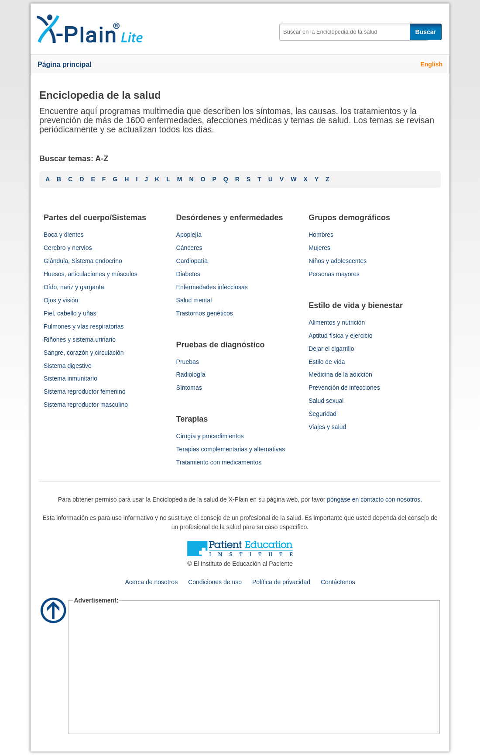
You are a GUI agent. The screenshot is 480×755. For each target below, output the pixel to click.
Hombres (321, 234)
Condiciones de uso (215, 581)
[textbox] (353, 32)
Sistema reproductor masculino (86, 404)
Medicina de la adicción (340, 374)
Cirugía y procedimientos (210, 436)
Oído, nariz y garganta (74, 287)
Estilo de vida (327, 361)
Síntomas (189, 387)
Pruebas (187, 361)
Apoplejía (189, 234)
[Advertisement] (254, 668)
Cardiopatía (192, 260)
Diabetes (188, 273)
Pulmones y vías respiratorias (84, 326)
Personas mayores (334, 273)
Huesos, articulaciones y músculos (90, 273)
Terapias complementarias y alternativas (230, 449)
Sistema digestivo (68, 365)
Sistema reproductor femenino (85, 391)
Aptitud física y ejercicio (340, 335)
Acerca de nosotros (151, 581)
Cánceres (189, 247)
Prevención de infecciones (344, 387)
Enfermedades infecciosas (212, 287)
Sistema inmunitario (70, 378)
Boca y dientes (64, 234)
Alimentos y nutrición (337, 322)
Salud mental (194, 300)
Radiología (191, 374)
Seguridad (322, 413)
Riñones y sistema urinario (80, 339)
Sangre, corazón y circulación (84, 352)
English (431, 64)
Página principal (65, 64)
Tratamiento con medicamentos (219, 462)
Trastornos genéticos (204, 313)
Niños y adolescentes (338, 260)
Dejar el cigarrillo (331, 348)
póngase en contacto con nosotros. (374, 499)
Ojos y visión (61, 300)
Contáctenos (338, 581)
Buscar (425, 31)
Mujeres (319, 247)
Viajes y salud (327, 426)
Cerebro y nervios (68, 247)
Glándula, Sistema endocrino (83, 260)
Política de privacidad (281, 581)
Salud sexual (326, 400)
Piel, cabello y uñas (70, 313)
